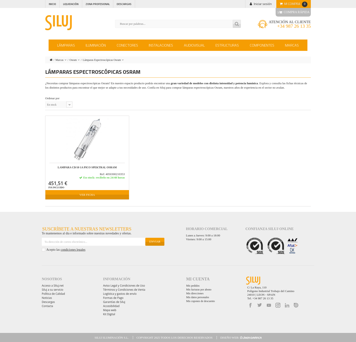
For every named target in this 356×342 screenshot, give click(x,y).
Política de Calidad (53, 294)
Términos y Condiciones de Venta (124, 290)
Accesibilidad (111, 306)
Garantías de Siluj (114, 302)
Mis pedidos (193, 285)
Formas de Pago (113, 298)
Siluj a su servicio (52, 290)
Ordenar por (52, 98)
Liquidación (71, 4)
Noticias (47, 298)
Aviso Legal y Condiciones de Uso (124, 285)
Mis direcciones (194, 293)
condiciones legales (73, 249)
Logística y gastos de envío (120, 294)
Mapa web (109, 310)
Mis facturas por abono (198, 289)
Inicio (52, 4)
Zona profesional (98, 4)
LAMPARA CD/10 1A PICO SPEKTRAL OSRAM (87, 167)
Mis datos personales (197, 297)
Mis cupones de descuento (200, 301)
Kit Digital (109, 314)
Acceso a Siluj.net (53, 285)
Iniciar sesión (263, 3)
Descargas (124, 4)
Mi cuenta (198, 279)
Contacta (47, 306)
